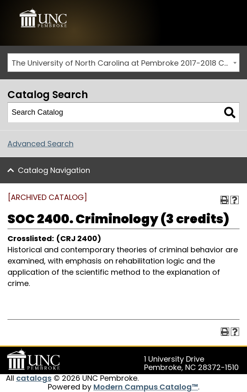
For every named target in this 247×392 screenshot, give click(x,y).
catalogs (33, 378)
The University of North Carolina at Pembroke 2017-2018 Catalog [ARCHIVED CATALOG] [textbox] (125, 63)
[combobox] (123, 62)
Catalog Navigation (54, 170)
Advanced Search (40, 143)
